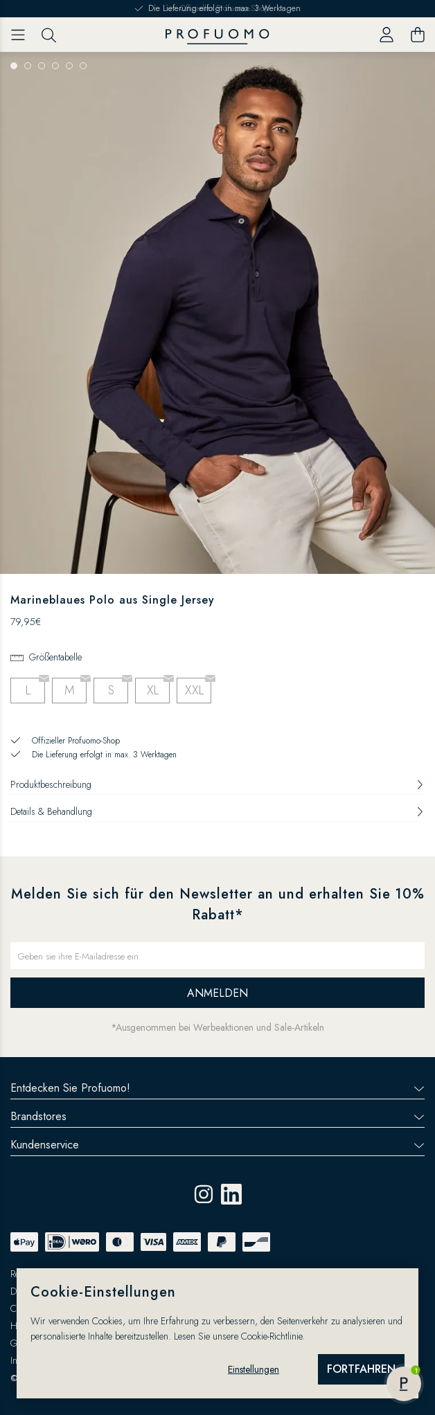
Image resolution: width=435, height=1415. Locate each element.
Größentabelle (55, 657)
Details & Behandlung (217, 811)
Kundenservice (217, 1145)
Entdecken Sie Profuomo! (217, 1088)
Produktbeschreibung (217, 784)
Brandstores (217, 1116)
